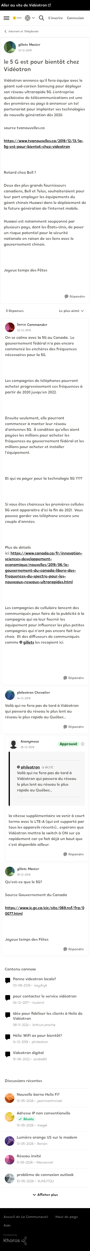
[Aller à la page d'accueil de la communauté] (17, 18)
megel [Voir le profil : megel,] (42, 1125)
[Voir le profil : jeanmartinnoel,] (9, 1098)
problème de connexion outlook (45, 1174)
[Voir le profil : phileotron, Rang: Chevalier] (10, 695)
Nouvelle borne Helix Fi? (38, 1094)
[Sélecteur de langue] (30, 18)
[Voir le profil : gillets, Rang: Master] (10, 47)
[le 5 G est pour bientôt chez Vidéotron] (24, 330)
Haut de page (66, 1217)
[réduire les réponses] (45, 320)
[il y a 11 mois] (21, 985)
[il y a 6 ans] (20, 1041)
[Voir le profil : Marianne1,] (9, 1160)
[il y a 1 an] (21, 1024)
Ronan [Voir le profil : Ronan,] (42, 1143)
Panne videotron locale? (34, 979)
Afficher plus (45, 1195)
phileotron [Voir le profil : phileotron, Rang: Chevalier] (25, 692)
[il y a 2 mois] (25, 1100)
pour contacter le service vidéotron (45, 996)
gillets (28, 642)
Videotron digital (28, 1052)
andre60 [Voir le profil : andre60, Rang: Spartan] (40, 1059)
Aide (7, 1225)
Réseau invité (29, 1156)
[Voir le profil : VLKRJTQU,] (9, 1178)
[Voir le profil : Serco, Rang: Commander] (10, 327)
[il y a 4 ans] (21, 1059)
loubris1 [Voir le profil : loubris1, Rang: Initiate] (38, 1002)
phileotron (30, 767)
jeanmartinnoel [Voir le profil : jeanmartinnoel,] (49, 1101)
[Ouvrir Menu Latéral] (6, 18)
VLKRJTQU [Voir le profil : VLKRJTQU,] (45, 1181)
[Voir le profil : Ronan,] (9, 1141)
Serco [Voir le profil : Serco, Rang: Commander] (21, 324)
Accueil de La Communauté (26, 1217)
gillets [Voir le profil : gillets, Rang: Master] (23, 44)
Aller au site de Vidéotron (24, 5)
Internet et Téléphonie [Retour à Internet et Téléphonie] (21, 31)
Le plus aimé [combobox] (71, 311)
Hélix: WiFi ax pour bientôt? (37, 1035)
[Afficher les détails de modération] (82, 744)
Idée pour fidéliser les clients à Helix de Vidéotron (48, 1016)
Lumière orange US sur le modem (47, 1137)
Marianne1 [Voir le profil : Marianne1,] (44, 1162)
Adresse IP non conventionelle (43, 1113)
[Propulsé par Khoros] (45, 1239)
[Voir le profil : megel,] (9, 1117)
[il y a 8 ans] (21, 1002)
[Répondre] (75, 296)
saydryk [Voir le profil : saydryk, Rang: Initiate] (40, 985)
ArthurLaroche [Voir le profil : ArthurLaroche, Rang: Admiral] (43, 1024)
